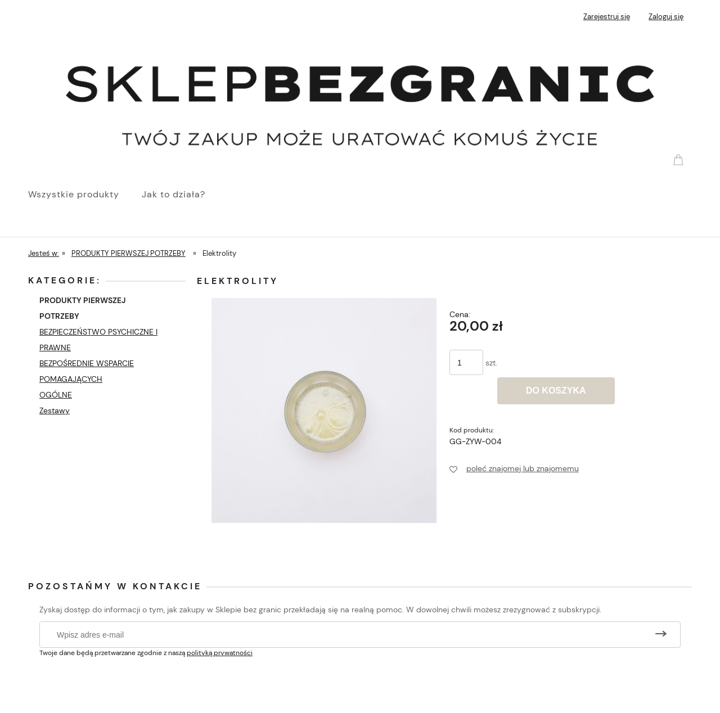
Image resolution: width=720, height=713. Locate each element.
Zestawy (54, 410)
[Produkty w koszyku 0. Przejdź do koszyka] (680, 159)
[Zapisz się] (661, 634)
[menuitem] (85, 194)
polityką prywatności (220, 652)
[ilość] (466, 362)
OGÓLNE (55, 395)
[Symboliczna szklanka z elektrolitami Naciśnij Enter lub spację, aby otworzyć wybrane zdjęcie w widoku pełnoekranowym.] (324, 410)
